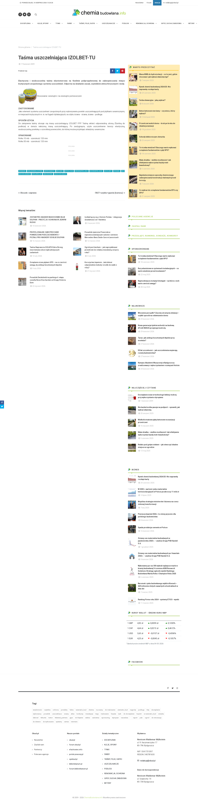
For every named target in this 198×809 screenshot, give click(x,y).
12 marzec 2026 (93, 241)
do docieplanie (128, 714)
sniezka (161, 714)
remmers (74, 722)
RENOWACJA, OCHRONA (114, 773)
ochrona (56, 710)
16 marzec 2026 (38, 241)
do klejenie (79, 718)
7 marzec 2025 (146, 592)
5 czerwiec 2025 (148, 169)
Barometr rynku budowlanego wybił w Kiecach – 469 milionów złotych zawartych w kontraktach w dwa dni (158, 586)
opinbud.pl (73, 759)
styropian (115, 718)
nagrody (133, 710)
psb (141, 718)
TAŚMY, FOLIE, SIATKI (113, 759)
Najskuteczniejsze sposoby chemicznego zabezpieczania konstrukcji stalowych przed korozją (157, 177)
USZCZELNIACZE (111, 764)
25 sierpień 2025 (148, 140)
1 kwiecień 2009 (147, 401)
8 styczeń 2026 (148, 104)
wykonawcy (37, 714)
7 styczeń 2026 (148, 184)
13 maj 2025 (145, 451)
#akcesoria (48, 174)
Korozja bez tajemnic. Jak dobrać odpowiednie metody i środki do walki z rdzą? (101, 265)
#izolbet (108, 171)
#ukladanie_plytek (35, 171)
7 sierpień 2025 (148, 80)
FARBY (107, 754)
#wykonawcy (49, 171)
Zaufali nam (137, 226)
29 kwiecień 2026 (147, 319)
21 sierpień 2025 (148, 196)
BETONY (107, 783)
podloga (141, 710)
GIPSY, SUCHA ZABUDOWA (115, 778)
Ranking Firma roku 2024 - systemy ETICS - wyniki (158, 600)
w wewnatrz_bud (150, 714)
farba (72, 710)
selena (87, 718)
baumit (139, 714)
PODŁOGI (108, 769)
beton (50, 718)
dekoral (35, 718)
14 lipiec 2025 (146, 495)
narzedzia (124, 718)
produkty (64, 710)
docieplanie (155, 710)
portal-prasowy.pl (76, 754)
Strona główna (24, 47)
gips (71, 718)
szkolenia (95, 718)
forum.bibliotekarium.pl (78, 769)
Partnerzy (38, 749)
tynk (119, 714)
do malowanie (110, 710)
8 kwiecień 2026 (147, 520)
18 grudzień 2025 (149, 129)
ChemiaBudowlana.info (93, 798)
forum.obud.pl (74, 745)
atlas (72, 714)
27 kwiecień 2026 (147, 344)
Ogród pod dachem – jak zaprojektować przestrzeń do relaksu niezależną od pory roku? (102, 249)
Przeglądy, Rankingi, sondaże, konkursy (153, 236)
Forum (149, 3)
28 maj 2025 (145, 287)
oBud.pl (157, 3)
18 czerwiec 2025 (149, 154)
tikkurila (43, 718)
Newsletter (139, 3)
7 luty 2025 (145, 508)
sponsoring (105, 718)
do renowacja (156, 718)
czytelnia (47, 710)
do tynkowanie (48, 722)
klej (148, 710)
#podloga (69, 171)
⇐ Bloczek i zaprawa (27, 193)
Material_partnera (61, 718)
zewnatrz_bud (123, 710)
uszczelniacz (57, 714)
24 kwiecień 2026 (147, 369)
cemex (66, 722)
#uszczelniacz (60, 174)
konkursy (80, 714)
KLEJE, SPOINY (110, 745)
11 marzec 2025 (147, 603)
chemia (91, 710)
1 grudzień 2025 (147, 547)
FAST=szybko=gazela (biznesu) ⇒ (110, 193)
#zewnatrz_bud (96, 171)
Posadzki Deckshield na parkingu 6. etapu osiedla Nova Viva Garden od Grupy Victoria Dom (48, 280)
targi (97, 714)
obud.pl (72, 740)
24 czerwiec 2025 (149, 93)
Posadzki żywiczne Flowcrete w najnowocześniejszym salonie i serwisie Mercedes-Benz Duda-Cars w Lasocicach (102, 234)
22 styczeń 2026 (38, 286)
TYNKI (106, 749)
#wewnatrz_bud (81, 171)
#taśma (117, 171)
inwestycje (89, 714)
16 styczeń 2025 (147, 426)
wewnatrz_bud (81, 710)
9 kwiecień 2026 (147, 559)
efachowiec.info (75, 749)
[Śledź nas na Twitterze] (24, 14)
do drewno (37, 722)
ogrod (147, 718)
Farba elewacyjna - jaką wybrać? (152, 100)
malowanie (105, 714)
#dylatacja (36, 174)
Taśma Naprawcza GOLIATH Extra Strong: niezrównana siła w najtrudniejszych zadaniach (46, 249)
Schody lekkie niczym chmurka (152, 137)
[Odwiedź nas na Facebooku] (20, 14)
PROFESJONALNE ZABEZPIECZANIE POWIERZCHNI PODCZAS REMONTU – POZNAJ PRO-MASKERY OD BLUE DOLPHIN (47, 234)
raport (135, 718)
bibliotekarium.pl (75, 764)
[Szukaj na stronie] (35, 14)
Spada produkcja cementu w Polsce (152, 527)
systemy (59, 722)
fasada (113, 714)
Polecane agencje (140, 216)
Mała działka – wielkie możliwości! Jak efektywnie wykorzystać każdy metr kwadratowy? (155, 162)
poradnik (47, 714)
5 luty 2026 (36, 268)
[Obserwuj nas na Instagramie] (29, 14)
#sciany (60, 171)
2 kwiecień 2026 (93, 223)
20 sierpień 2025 (147, 413)
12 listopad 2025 (148, 117)
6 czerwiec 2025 (147, 577)
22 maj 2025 (145, 275)
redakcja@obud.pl (170, 2)
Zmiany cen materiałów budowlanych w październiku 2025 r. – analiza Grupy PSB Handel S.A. (158, 540)
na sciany (99, 710)
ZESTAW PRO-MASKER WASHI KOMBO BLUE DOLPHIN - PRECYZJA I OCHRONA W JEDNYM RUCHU (48, 219)
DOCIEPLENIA (110, 740)
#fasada (22, 171)
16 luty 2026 (37, 256)
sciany (66, 714)
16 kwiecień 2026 (39, 226)
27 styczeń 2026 (93, 271)
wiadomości (37, 710)
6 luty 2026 (91, 256)
